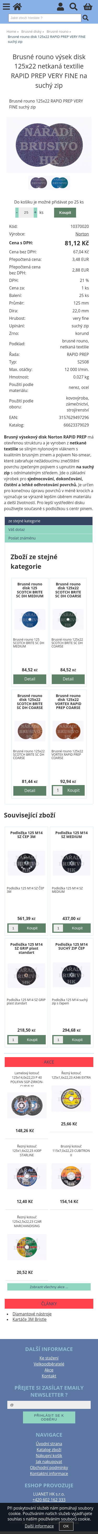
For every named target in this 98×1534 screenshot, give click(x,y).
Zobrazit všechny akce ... (49, 1287)
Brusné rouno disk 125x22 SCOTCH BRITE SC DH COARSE (68, 590)
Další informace (39, 1526)
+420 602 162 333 (48, 1500)
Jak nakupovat (49, 1461)
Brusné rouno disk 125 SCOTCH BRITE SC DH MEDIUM (30, 590)
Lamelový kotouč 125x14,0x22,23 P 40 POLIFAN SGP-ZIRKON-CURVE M (26, 1078)
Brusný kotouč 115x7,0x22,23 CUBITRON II (71, 1150)
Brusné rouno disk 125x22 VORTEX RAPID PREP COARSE (68, 701)
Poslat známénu (22, 538)
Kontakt (49, 1376)
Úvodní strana (49, 1444)
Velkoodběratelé (49, 1364)
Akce (49, 1370)
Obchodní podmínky (49, 1467)
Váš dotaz (16, 529)
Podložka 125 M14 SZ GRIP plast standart (26, 948)
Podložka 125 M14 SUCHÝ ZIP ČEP (71, 946)
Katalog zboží (49, 1449)
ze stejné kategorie (24, 520)
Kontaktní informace (49, 1473)
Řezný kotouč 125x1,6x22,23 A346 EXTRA (71, 1075)
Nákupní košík (49, 1455)
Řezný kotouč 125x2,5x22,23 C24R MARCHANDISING (27, 1221)
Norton (82, 234)
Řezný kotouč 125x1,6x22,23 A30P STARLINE (27, 1150)
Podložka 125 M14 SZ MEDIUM (71, 834)
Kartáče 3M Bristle (30, 1319)
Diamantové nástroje (32, 1314)
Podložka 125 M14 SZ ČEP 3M (26, 834)
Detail (29, 679)
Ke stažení (48, 1358)
